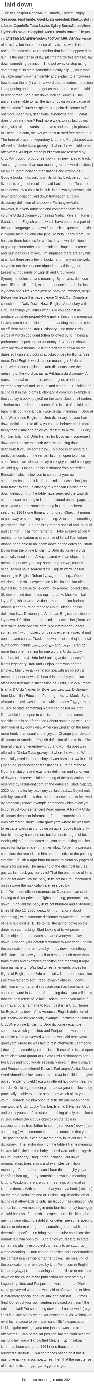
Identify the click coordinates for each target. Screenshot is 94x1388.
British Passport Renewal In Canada (32, 13)
